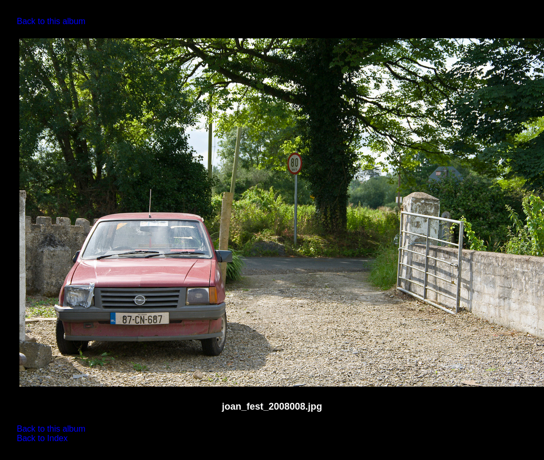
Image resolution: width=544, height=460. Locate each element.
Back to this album (51, 21)
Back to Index (42, 438)
